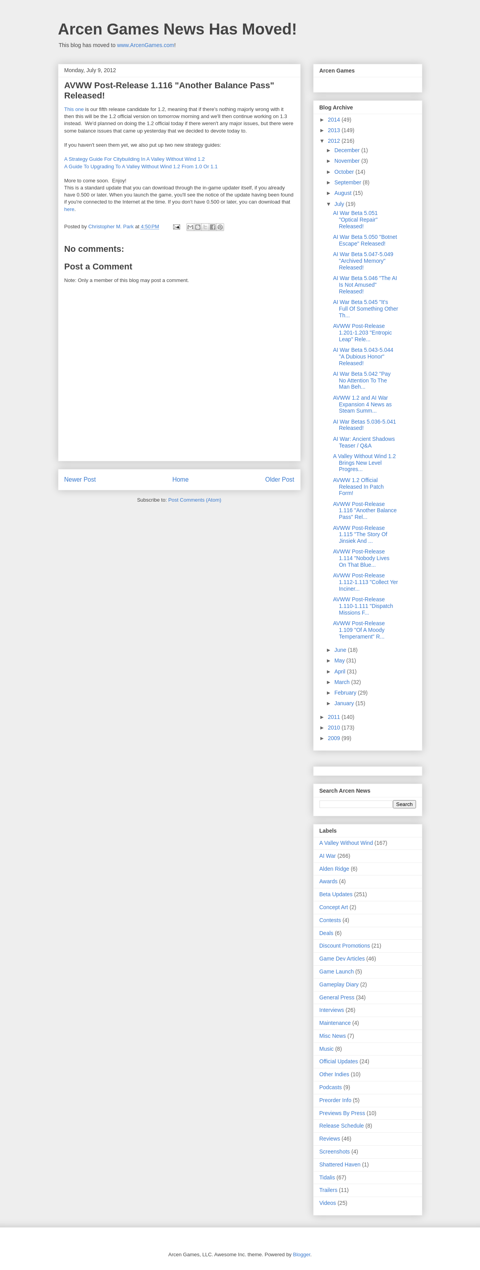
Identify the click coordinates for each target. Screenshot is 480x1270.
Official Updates (338, 1061)
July (340, 204)
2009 (334, 738)
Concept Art (333, 907)
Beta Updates (336, 894)
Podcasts (330, 1087)
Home (180, 479)
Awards (328, 881)
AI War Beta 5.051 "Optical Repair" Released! (355, 219)
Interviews (331, 1010)
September (348, 182)
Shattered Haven (340, 1164)
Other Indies (334, 1074)
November (347, 161)
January (345, 703)
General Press (336, 997)
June (341, 650)
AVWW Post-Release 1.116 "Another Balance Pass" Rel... (364, 510)
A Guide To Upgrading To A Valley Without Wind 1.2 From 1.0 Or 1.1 (141, 166)
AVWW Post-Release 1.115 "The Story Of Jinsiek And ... (360, 534)
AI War (327, 856)
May (340, 660)
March (342, 682)
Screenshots (334, 1151)
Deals (326, 933)
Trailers (328, 1190)
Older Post (279, 479)
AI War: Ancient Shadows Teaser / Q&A (363, 442)
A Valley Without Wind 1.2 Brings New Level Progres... (364, 463)
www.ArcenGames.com (145, 45)
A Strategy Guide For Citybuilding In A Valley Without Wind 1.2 (134, 159)
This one (74, 109)
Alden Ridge (334, 869)
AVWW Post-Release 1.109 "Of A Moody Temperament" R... (359, 630)
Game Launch (336, 971)
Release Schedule (341, 1126)
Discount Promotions (344, 945)
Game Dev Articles (342, 958)
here (69, 209)
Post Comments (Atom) (194, 500)
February (346, 693)
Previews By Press (342, 1113)
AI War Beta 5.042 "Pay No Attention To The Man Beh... (362, 380)
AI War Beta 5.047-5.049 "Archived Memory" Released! (363, 261)
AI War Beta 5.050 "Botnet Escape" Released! (365, 240)
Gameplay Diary (339, 984)
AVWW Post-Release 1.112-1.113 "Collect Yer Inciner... (365, 582)
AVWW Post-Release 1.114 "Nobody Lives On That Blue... (361, 558)
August (343, 193)
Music (326, 1049)
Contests (330, 920)
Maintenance (335, 1023)
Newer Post (80, 479)
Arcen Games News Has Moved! (177, 29)
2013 (334, 130)
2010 (334, 727)
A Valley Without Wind (346, 843)
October (345, 172)
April (340, 671)
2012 (334, 141)
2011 (334, 717)
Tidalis (327, 1177)
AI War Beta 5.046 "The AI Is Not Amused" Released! (365, 285)
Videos (327, 1203)
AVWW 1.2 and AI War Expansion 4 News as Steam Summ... (362, 404)
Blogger (301, 1254)
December (347, 150)
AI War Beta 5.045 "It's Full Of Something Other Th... (365, 308)
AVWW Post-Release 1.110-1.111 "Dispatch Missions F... (363, 606)
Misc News (332, 1036)
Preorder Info (335, 1100)
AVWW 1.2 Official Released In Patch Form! (358, 487)
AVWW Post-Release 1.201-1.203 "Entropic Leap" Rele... (362, 332)
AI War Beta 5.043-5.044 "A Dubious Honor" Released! (363, 356)
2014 (334, 119)
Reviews (329, 1138)
